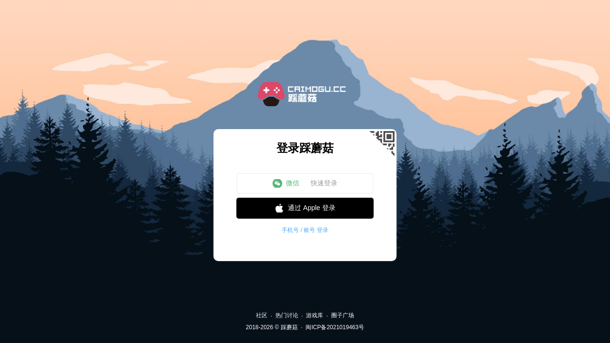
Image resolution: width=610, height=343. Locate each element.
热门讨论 (286, 315)
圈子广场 (342, 315)
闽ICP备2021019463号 (334, 327)
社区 (261, 315)
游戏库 (314, 315)
